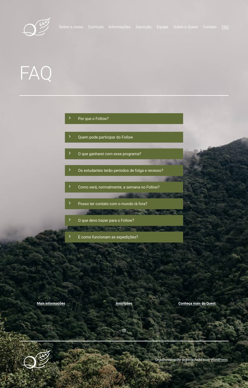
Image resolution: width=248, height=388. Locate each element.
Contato (210, 27)
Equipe (162, 27)
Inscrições (124, 303)
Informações (120, 27)
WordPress (219, 360)
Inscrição (144, 27)
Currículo (96, 27)
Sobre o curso (71, 27)
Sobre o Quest (185, 27)
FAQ (225, 27)
